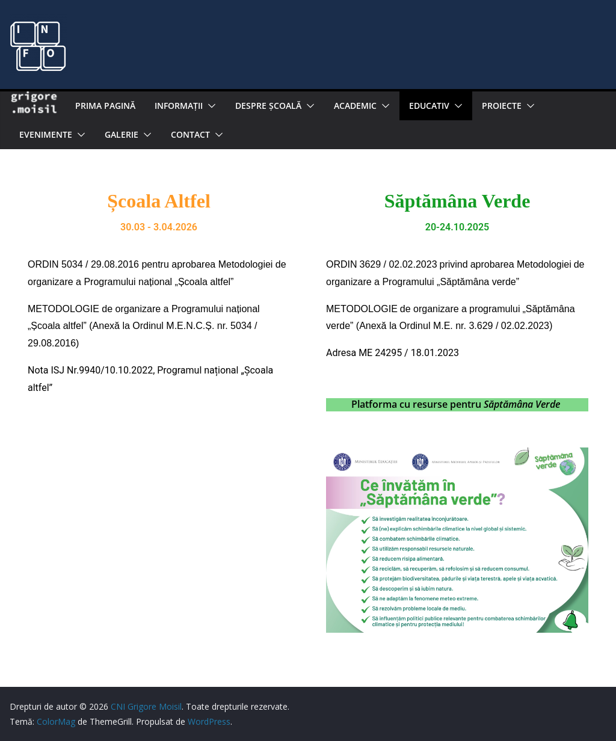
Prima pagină (105, 105)
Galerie (121, 134)
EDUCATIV (429, 105)
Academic (355, 105)
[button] (209, 105)
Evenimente (45, 134)
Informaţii (179, 105)
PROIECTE (502, 105)
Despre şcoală (268, 105)
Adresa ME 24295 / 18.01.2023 (392, 352)
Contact (190, 134)
